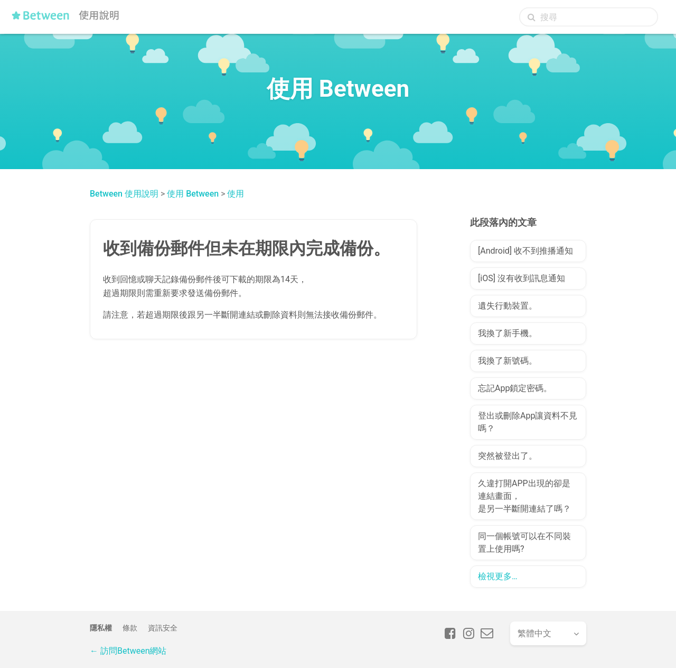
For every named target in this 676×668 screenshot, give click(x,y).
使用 (235, 194)
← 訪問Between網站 (128, 651)
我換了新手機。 (507, 333)
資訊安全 (162, 628)
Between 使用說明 (124, 194)
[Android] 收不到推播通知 (525, 251)
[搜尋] (588, 16)
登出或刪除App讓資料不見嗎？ (527, 422)
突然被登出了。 (507, 456)
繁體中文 (534, 633)
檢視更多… (498, 576)
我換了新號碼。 (507, 361)
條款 (130, 628)
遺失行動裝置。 (507, 306)
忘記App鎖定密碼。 (515, 388)
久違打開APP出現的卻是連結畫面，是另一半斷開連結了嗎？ (524, 496)
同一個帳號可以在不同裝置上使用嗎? (524, 542)
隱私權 (101, 628)
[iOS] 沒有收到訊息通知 (521, 278)
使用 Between (193, 194)
